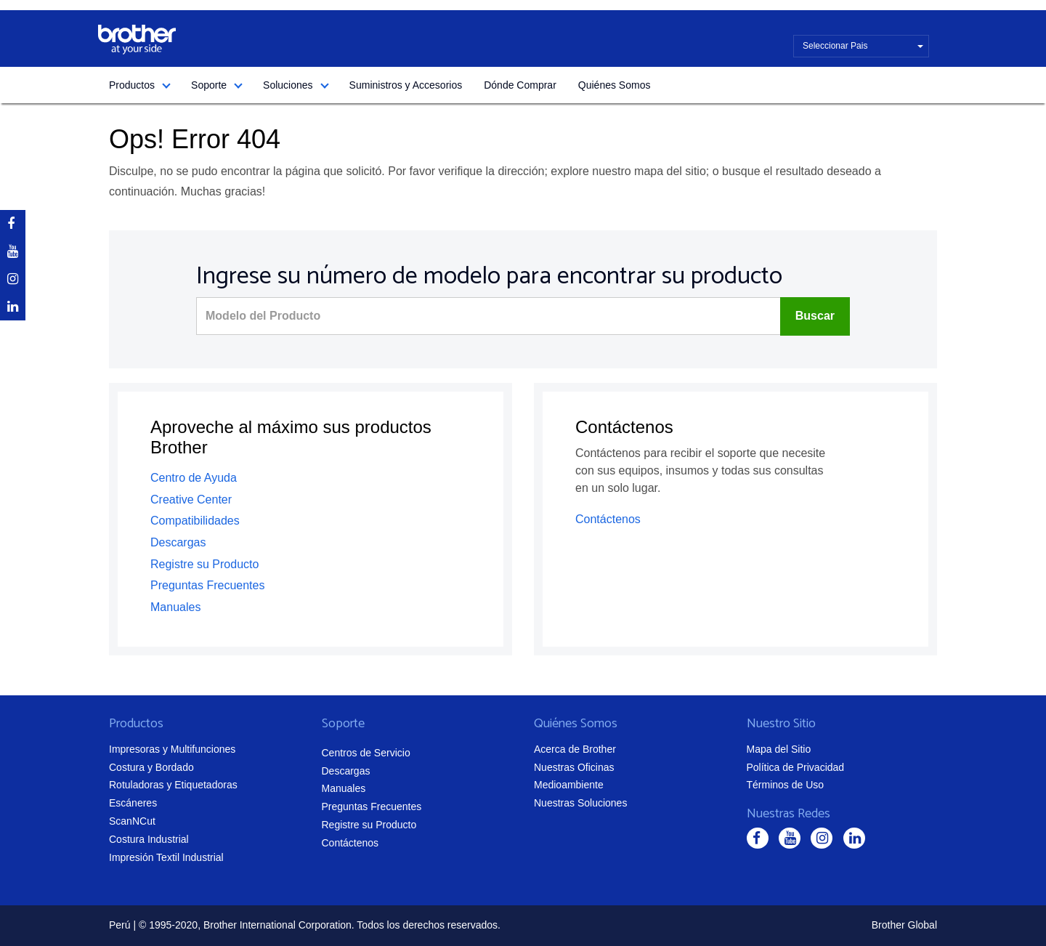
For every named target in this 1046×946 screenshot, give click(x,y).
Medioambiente (569, 785)
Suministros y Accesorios (406, 85)
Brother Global (904, 925)
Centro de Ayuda (193, 478)
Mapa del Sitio (779, 749)
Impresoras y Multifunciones (172, 749)
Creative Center (191, 499)
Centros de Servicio (366, 753)
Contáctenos (608, 519)
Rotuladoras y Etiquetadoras (173, 785)
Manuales (175, 607)
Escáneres (133, 803)
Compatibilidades (195, 520)
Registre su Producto (204, 564)
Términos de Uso (785, 785)
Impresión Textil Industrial (166, 857)
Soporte (209, 85)
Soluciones (288, 85)
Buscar (815, 316)
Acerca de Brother (575, 749)
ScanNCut (132, 821)
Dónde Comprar (520, 85)
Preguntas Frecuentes (207, 585)
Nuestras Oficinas (574, 767)
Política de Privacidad (796, 767)
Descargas (178, 542)
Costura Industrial (149, 839)
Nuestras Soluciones (580, 803)
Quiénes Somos (614, 85)
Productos (132, 85)
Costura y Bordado (151, 767)
